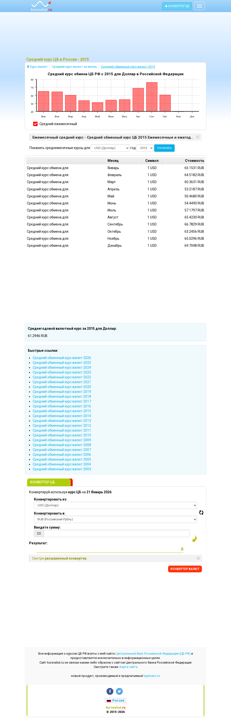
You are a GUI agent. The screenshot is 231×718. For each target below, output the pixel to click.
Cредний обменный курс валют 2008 (62, 445)
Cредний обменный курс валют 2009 (62, 440)
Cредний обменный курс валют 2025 (62, 363)
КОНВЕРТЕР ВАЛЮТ (185, 569)
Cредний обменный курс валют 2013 (62, 421)
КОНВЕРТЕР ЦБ (177, 6)
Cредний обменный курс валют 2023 (62, 372)
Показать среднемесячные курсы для (60, 148)
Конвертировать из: (50, 499)
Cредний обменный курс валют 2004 (62, 464)
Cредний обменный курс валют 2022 (62, 377)
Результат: (38, 543)
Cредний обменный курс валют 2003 (62, 469)
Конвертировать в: (49, 513)
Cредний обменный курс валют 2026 (62, 358)
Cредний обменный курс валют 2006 (62, 454)
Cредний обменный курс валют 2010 (62, 435)
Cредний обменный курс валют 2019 (62, 392)
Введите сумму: (47, 527)
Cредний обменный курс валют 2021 (62, 382)
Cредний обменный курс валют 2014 (62, 416)
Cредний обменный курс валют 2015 (62, 411)
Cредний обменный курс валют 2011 (62, 430)
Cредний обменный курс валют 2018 (62, 396)
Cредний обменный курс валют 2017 (62, 401)
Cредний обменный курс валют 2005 (62, 459)
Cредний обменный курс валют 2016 (62, 406)
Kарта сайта (129, 667)
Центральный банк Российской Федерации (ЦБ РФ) (153, 653)
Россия (115, 700)
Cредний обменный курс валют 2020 (62, 387)
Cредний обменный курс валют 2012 (62, 425)
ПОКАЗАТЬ (164, 148)
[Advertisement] (115, 35)
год (133, 148)
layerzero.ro (152, 676)
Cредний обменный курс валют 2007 (62, 450)
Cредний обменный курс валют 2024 (62, 367)
